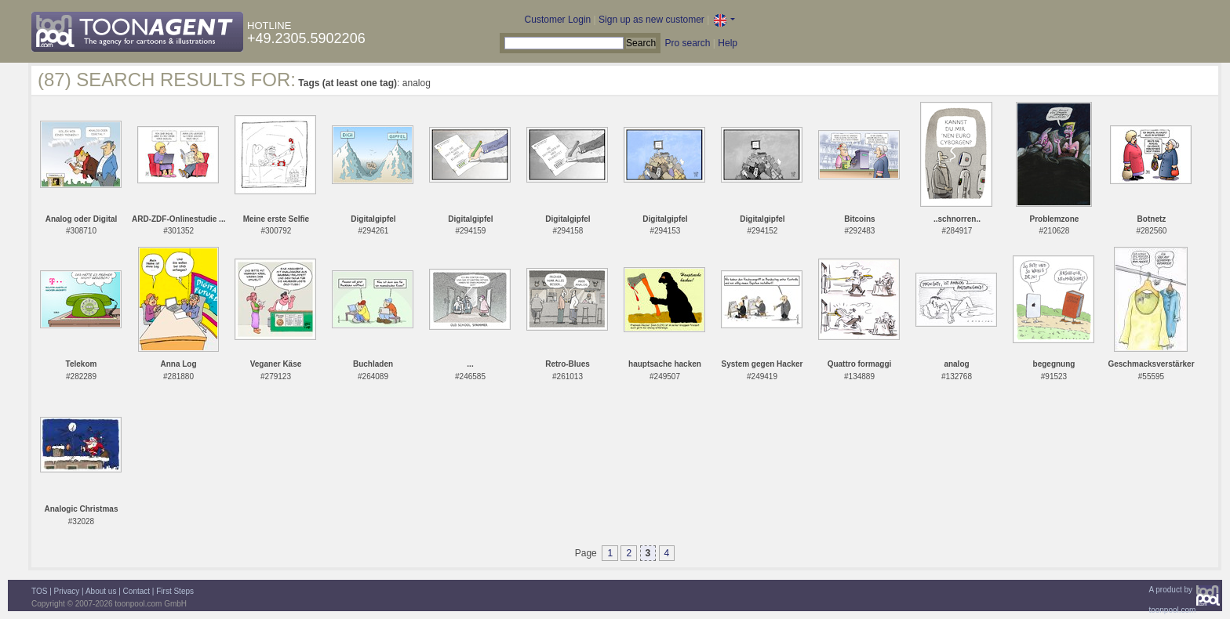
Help (727, 43)
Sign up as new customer (651, 19)
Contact (136, 591)
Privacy (67, 591)
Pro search (687, 43)
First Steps (175, 591)
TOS (39, 591)
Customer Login (558, 19)
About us (101, 591)
